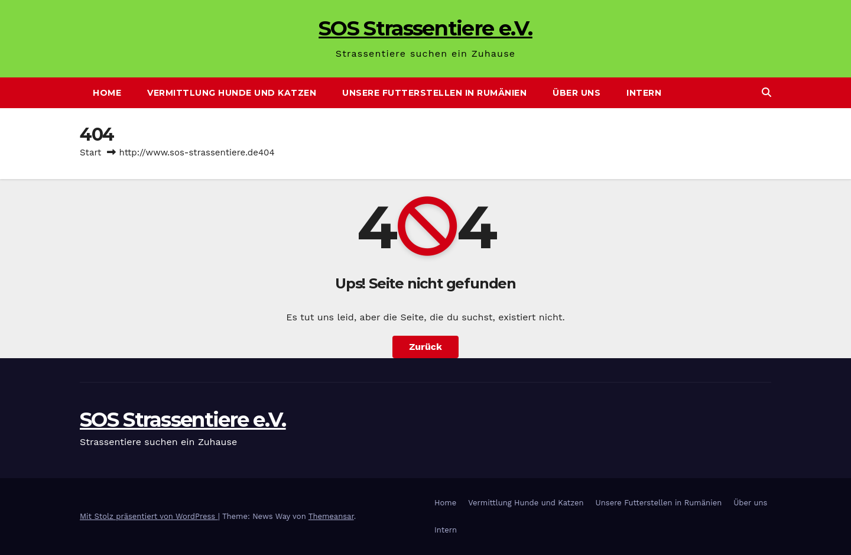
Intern (643, 92)
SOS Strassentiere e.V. (425, 28)
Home (107, 92)
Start (90, 152)
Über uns (576, 92)
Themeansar (331, 516)
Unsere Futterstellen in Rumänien (434, 92)
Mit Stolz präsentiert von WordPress (149, 516)
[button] (766, 92)
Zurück (425, 346)
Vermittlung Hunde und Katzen (231, 92)
